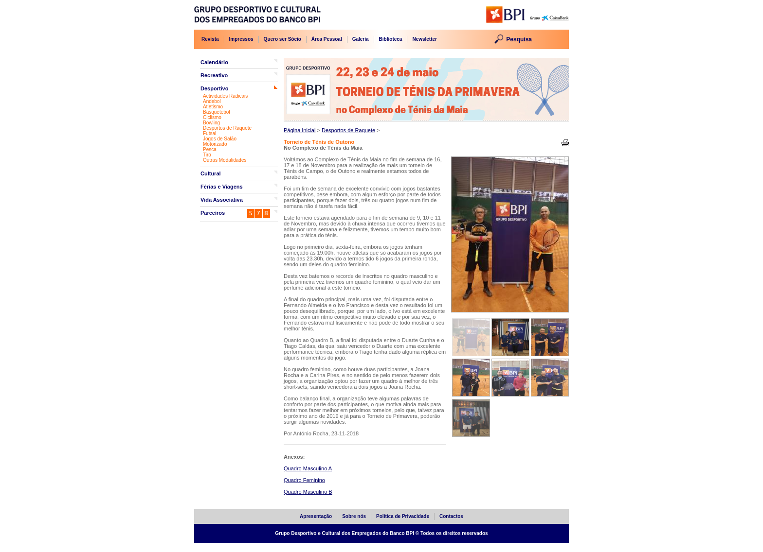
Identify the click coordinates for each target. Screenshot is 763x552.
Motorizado (215, 144)
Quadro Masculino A (308, 468)
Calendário (214, 62)
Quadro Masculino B (308, 492)
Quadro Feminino (304, 480)
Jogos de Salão (219, 138)
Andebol (212, 101)
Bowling (211, 122)
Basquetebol (216, 112)
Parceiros (212, 213)
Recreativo (214, 75)
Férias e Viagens (221, 187)
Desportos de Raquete (227, 128)
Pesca (210, 149)
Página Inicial (299, 130)
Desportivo (214, 88)
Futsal (209, 133)
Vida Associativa (221, 200)
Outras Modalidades (225, 160)
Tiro (207, 154)
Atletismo (213, 106)
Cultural (210, 173)
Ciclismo (212, 117)
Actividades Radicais (225, 96)
